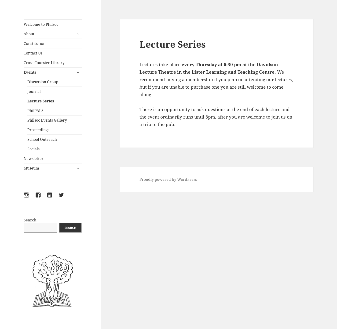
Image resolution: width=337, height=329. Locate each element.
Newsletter (34, 158)
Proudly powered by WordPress (168, 179)
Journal (34, 91)
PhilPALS (35, 110)
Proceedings (38, 129)
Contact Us (33, 53)
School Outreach (42, 139)
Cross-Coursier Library (44, 62)
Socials (33, 149)
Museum (31, 168)
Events (30, 72)
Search (30, 220)
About (29, 33)
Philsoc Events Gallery (47, 120)
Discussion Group (42, 81)
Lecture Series (40, 101)
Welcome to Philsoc (41, 24)
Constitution (34, 43)
